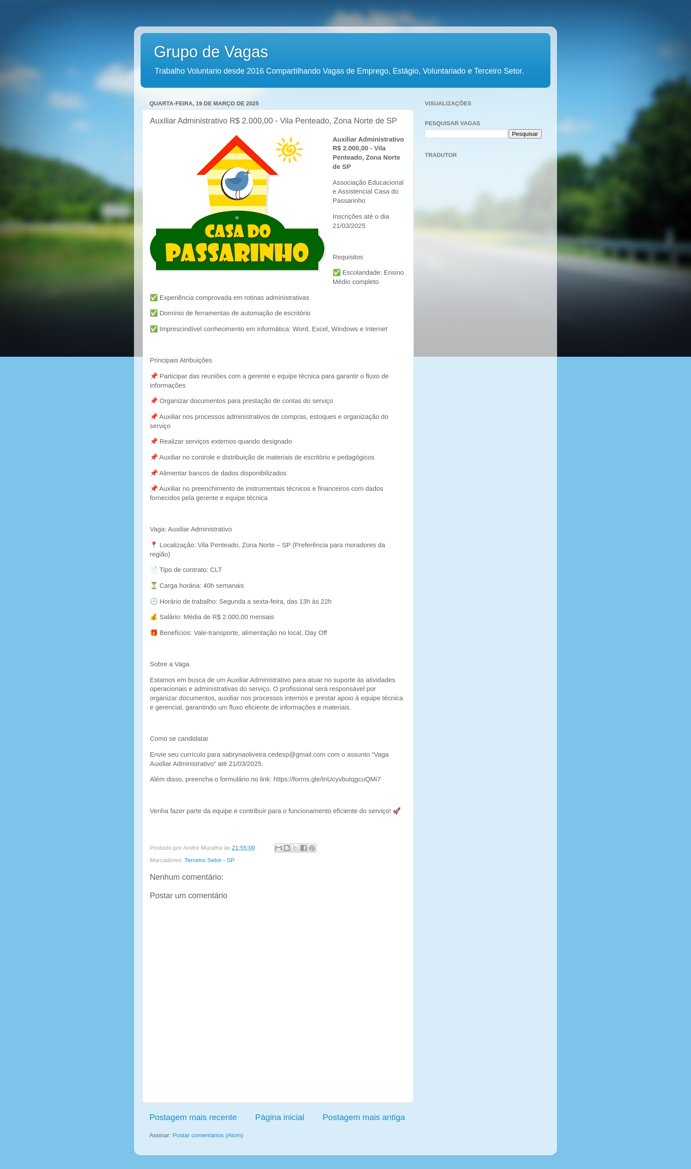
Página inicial (279, 1117)
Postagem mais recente (193, 1117)
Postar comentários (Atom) (208, 1135)
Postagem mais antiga (364, 1117)
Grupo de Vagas (211, 52)
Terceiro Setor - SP (210, 860)
